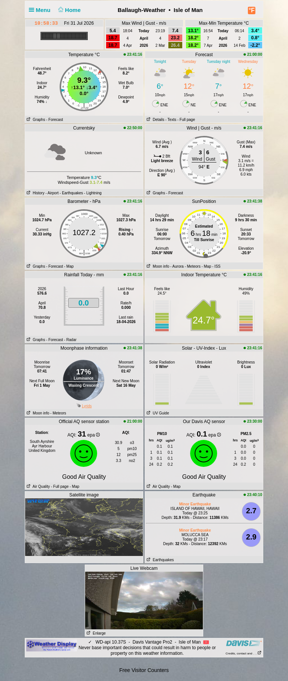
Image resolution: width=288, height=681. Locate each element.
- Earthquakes (71, 193)
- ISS (216, 266)
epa (93, 435)
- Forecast (54, 120)
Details (154, 120)
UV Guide (157, 413)
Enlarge (95, 633)
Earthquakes (159, 560)
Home (69, 10)
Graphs (35, 120)
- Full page (186, 120)
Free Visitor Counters (144, 670)
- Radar (70, 340)
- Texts (170, 120)
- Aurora (177, 266)
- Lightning (93, 193)
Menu (41, 10)
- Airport (51, 193)
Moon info (157, 266)
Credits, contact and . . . (244, 653)
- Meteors (192, 266)
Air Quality (37, 486)
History (34, 193)
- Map (69, 266)
